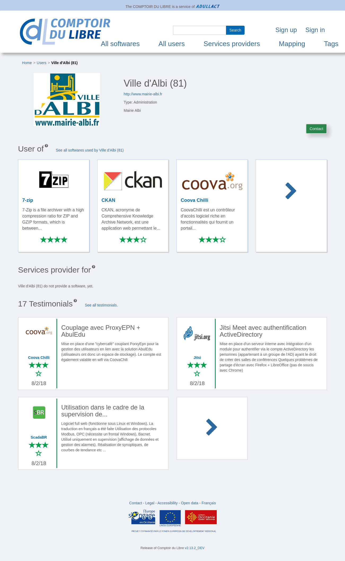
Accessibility (167, 503)
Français (209, 503)
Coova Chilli (39, 357)
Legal (149, 503)
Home (27, 63)
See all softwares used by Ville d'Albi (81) (90, 150)
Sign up (286, 29)
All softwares (120, 43)
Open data (189, 503)
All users (171, 43)
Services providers (232, 43)
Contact (316, 128)
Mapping (292, 43)
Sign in (315, 29)
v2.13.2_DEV (195, 548)
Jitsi (197, 357)
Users (42, 63)
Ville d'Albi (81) (64, 63)
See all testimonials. (101, 305)
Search (235, 30)
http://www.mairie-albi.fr (143, 94)
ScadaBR (39, 437)
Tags (331, 43)
